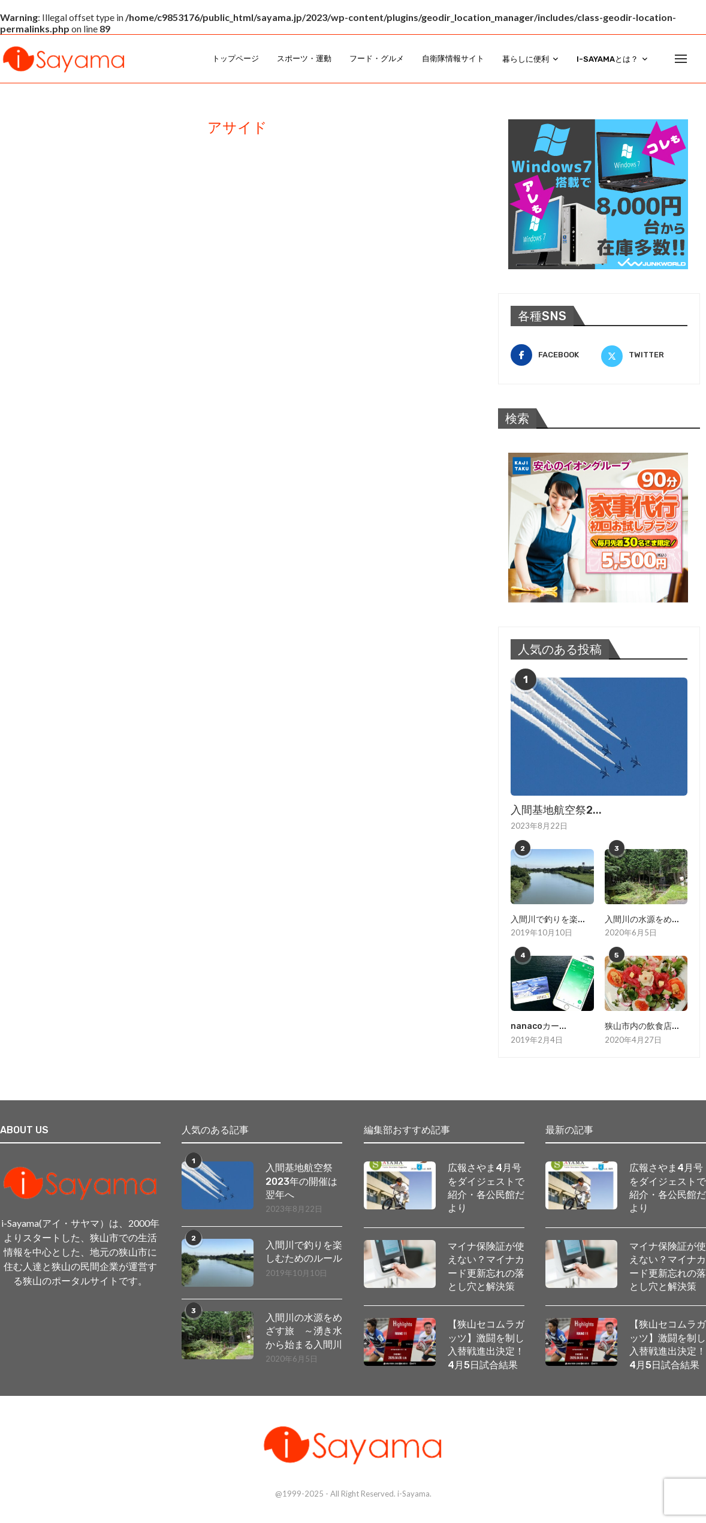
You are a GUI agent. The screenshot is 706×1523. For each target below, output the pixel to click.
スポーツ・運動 (304, 58)
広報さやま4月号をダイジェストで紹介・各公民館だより (486, 1188)
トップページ (235, 58)
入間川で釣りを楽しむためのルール (303, 1251)
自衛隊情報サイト (453, 58)
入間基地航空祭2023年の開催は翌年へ (301, 1181)
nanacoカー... (538, 1026)
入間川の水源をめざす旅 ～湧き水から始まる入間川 (303, 1331)
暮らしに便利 (525, 59)
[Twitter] (644, 355)
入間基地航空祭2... (556, 810)
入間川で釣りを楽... (548, 919)
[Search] (700, 59)
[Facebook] (554, 355)
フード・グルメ (376, 58)
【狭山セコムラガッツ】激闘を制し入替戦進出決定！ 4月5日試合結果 (486, 1344)
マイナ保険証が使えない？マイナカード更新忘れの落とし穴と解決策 (486, 1266)
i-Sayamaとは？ (607, 59)
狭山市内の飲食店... (642, 1026)
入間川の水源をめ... (642, 919)
